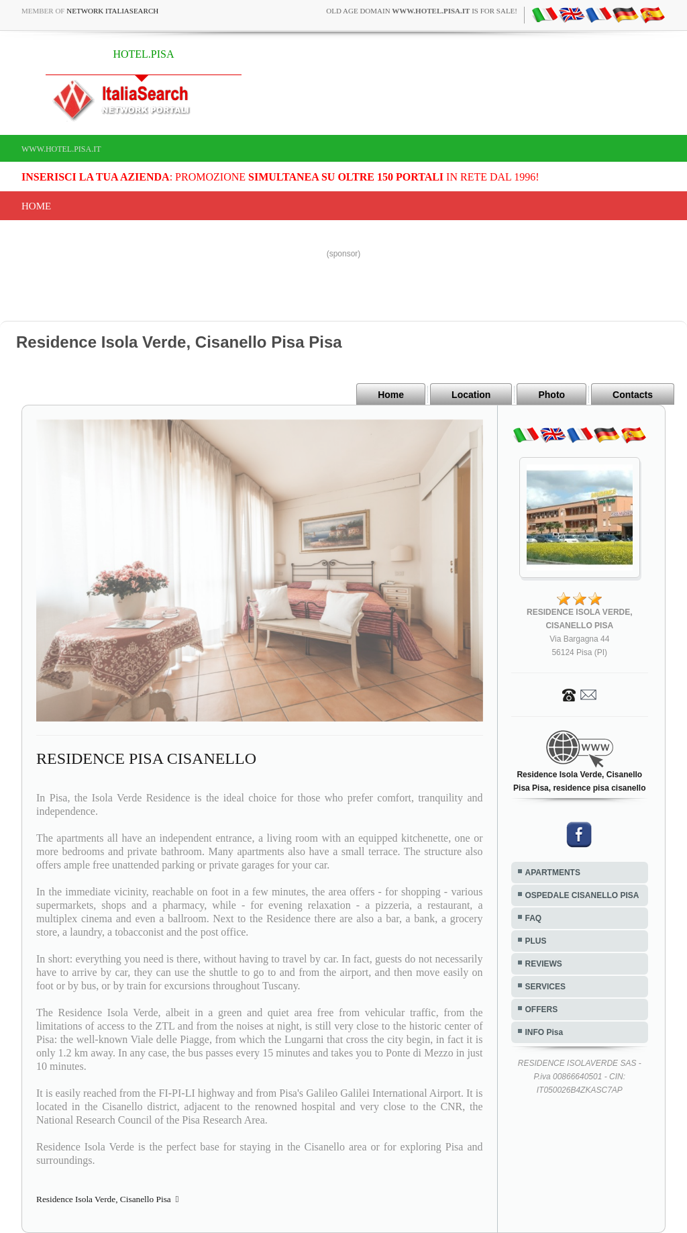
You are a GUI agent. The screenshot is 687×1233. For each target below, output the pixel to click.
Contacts (633, 394)
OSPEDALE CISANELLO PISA (582, 895)
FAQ (533, 918)
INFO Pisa (544, 1032)
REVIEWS (543, 964)
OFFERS (541, 1009)
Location (471, 394)
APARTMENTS (552, 872)
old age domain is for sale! (421, 11)
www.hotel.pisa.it (61, 149)
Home (36, 206)
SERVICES (545, 986)
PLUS (536, 941)
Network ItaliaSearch (112, 11)
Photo (551, 394)
